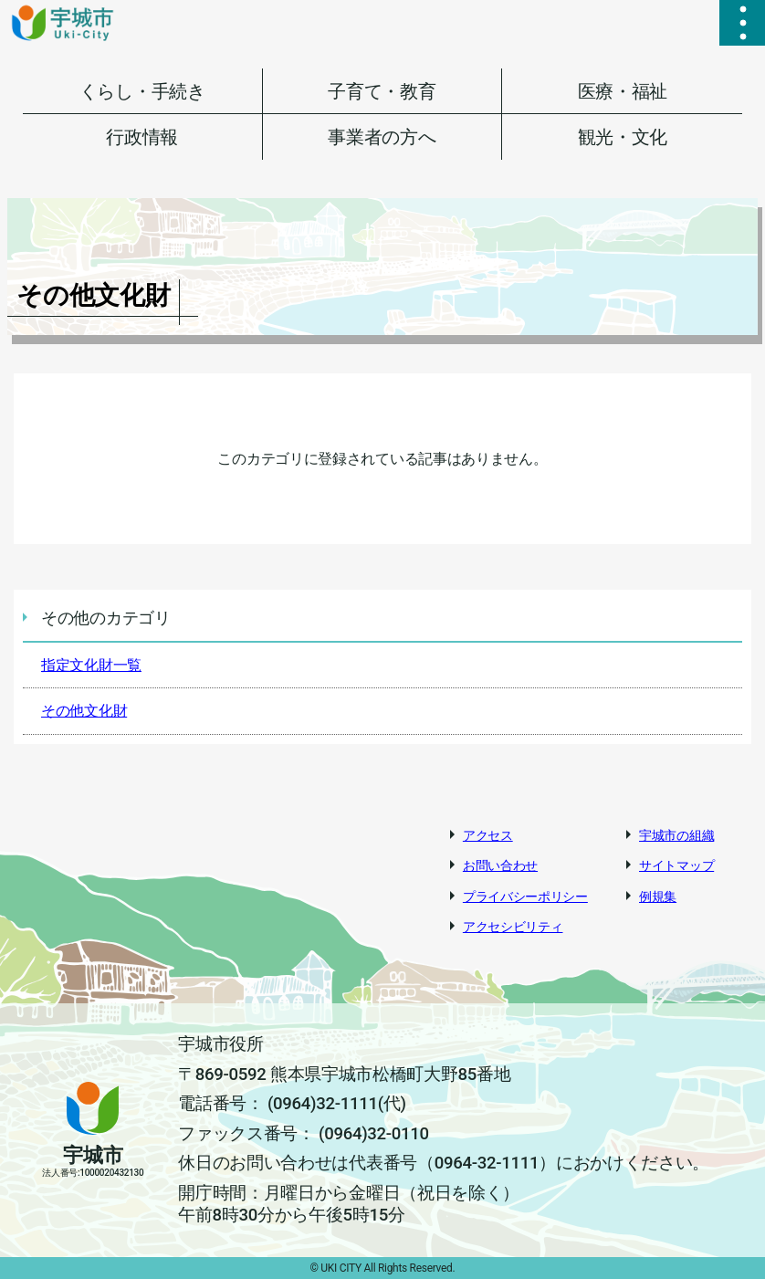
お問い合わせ (500, 865)
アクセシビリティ (513, 926)
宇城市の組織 (676, 835)
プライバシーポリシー (525, 896)
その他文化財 (84, 710)
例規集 (657, 896)
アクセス (488, 835)
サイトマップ (676, 865)
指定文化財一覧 (91, 665)
